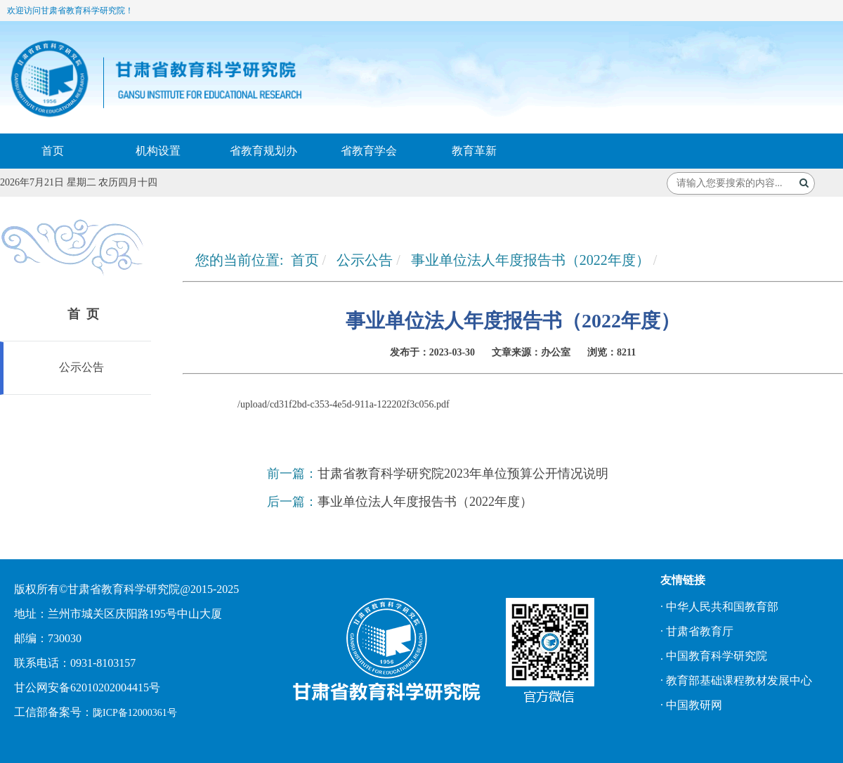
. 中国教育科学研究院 (713, 656)
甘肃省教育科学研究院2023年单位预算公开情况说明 (463, 474)
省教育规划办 (263, 151)
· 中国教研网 (691, 705)
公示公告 (80, 367)
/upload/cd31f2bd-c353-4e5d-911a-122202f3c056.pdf (343, 404)
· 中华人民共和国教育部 (719, 607)
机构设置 (158, 151)
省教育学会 (369, 151)
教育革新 (474, 151)
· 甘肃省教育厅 (696, 631)
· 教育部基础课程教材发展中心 (736, 680)
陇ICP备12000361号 (135, 712)
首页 (52, 151)
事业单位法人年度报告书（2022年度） (530, 260)
